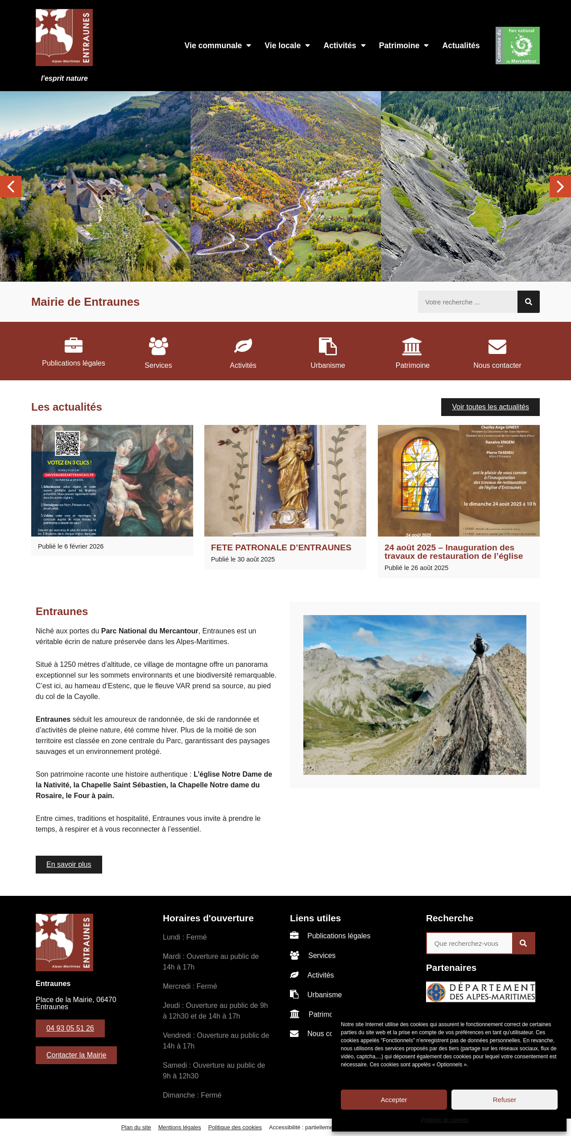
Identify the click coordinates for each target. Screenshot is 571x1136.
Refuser (505, 1099)
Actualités (461, 45)
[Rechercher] (528, 302)
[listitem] (73, 351)
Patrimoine (404, 45)
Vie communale (218, 45)
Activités (344, 45)
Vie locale (287, 45)
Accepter (394, 1099)
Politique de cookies (445, 1120)
